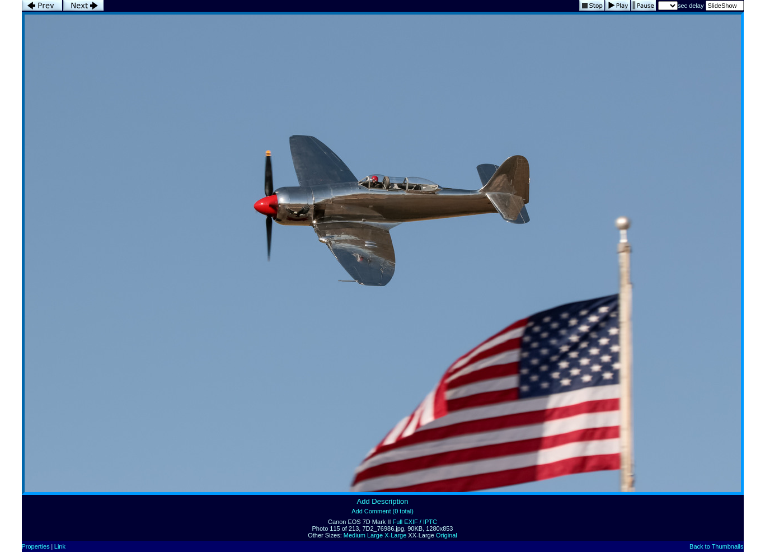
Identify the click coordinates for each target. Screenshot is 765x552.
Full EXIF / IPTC (415, 521)
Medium (354, 535)
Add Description (383, 501)
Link (59, 546)
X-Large (395, 535)
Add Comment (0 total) (382, 511)
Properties (36, 546)
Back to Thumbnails (716, 546)
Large (375, 535)
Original (446, 535)
